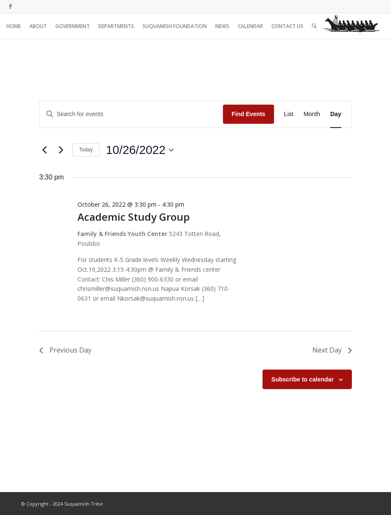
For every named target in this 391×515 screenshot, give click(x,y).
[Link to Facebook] (10, 6)
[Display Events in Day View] (335, 114)
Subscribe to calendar (302, 379)
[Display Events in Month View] (311, 114)
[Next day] (61, 150)
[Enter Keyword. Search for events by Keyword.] (131, 114)
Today (86, 150)
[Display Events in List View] (289, 114)
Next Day (332, 350)
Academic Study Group (133, 217)
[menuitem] (13, 26)
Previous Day (65, 350)
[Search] (314, 26)
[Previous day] (44, 150)
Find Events (248, 114)
